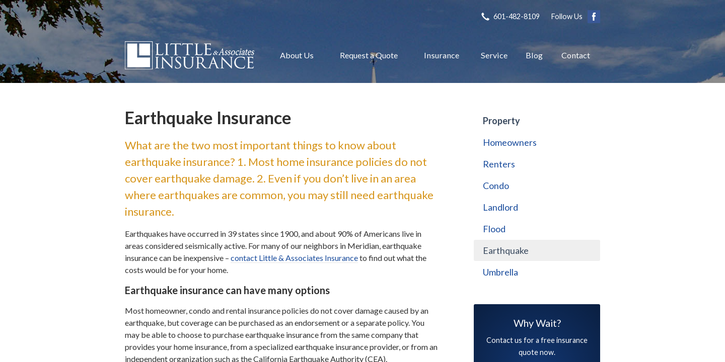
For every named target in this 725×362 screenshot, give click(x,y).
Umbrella (500, 272)
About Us (297, 55)
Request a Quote (369, 55)
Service (494, 55)
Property (501, 120)
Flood (494, 228)
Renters (499, 163)
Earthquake (506, 250)
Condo (496, 185)
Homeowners (510, 142)
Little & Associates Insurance (189, 55)
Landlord (500, 207)
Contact (575, 55)
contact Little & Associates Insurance (294, 257)
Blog (534, 55)
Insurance (441, 55)
